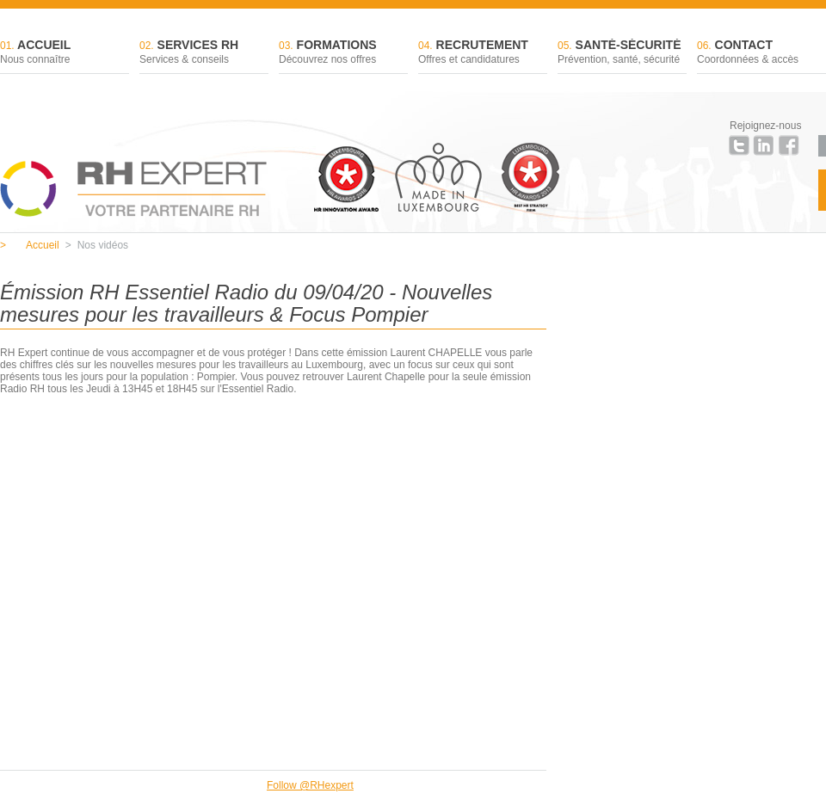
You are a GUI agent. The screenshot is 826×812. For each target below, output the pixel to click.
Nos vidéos (96, 245)
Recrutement (482, 53)
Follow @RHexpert (310, 785)
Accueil (64, 53)
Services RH (203, 53)
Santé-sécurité (622, 53)
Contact (761, 53)
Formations (343, 53)
